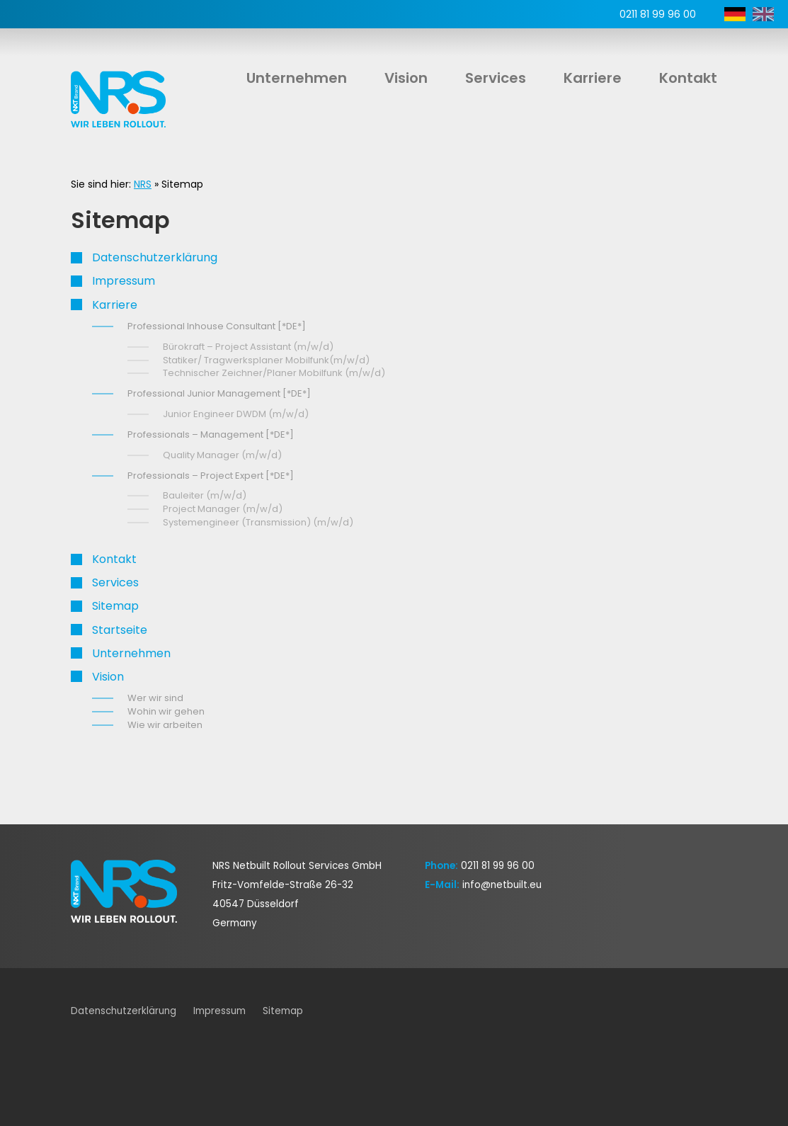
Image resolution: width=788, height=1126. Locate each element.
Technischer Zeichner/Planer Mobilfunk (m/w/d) (274, 373)
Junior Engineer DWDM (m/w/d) (236, 414)
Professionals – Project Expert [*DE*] (210, 475)
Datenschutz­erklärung (154, 257)
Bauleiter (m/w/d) (204, 495)
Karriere (593, 78)
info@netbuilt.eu (502, 885)
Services (495, 78)
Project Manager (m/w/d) (222, 509)
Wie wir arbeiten (164, 725)
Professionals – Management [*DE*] (210, 434)
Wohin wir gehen (166, 711)
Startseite (119, 630)
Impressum (123, 281)
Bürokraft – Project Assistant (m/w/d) (248, 346)
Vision (406, 78)
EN (763, 14)
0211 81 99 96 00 (498, 865)
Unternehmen (296, 78)
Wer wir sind (155, 698)
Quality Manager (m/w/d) (222, 455)
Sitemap (115, 606)
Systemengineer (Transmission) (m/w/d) (258, 522)
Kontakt (688, 78)
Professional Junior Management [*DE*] (219, 393)
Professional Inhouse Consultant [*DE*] (216, 326)
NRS (143, 184)
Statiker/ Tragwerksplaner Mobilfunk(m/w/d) (266, 360)
